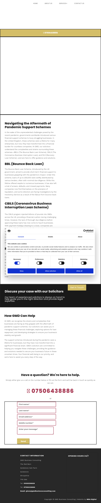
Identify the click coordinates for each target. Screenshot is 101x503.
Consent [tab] (21, 236)
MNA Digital (92, 499)
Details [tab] (50, 236)
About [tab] (80, 236)
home (35, 3)
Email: (37, 491)
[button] (77, 287)
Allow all (79, 271)
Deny (21, 271)
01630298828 (29, 483)
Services (62, 3)
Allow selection (50, 271)
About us (48, 3)
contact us (79, 3)
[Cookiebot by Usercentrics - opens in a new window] (84, 230)
